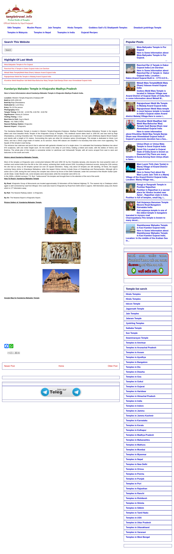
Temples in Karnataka (136, 420)
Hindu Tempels (74, 28)
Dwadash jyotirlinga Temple (147, 28)
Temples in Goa (133, 377)
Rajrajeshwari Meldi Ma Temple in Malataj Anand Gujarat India (27, 76)
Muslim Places (34, 28)
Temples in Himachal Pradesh (140, 396)
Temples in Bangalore (136, 362)
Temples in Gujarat (135, 386)
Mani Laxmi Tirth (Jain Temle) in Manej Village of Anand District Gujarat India (152, 166)
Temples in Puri (133, 484)
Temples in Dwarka (135, 372)
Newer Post (9, 366)
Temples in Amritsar (136, 343)
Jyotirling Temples (135, 323)
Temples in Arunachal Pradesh (141, 347)
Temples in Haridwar (136, 391)
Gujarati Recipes (89, 32)
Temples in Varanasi (136, 532)
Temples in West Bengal (138, 537)
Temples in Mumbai (135, 450)
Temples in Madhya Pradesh (140, 435)
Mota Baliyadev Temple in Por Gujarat (18, 64)
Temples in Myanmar (136, 454)
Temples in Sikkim (135, 508)
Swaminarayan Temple (137, 338)
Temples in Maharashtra (138, 440)
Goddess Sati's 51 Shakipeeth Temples (108, 28)
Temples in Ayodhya (136, 357)
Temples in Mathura (135, 445)
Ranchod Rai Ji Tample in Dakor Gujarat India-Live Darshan (26, 69)
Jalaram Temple (134, 318)
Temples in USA (134, 518)
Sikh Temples (14, 28)
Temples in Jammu (135, 411)
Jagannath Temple (135, 309)
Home (61, 366)
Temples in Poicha (135, 474)
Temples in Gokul (134, 381)
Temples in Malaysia (17, 32)
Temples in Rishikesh (136, 498)
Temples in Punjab (135, 479)
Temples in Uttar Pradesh (138, 522)
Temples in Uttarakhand (137, 527)
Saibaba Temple (134, 328)
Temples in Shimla (135, 503)
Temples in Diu (133, 367)
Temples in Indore (135, 406)
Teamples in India (66, 32)
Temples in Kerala (135, 425)
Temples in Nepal (42, 32)
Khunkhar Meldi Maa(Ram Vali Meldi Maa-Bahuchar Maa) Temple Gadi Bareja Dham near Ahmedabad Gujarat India (48, 80)
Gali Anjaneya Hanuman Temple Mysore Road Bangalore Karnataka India (152, 204)
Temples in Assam (135, 352)
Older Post (112, 366)
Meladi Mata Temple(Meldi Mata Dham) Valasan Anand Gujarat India (30, 72)
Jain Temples (54, 28)
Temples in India (134, 401)
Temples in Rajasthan (136, 488)
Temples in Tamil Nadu (137, 513)
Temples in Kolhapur (136, 430)
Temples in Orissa (135, 469)
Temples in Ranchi (135, 493)
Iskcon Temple (133, 304)
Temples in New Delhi (136, 464)
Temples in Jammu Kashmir (139, 416)
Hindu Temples (133, 294)
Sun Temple (132, 333)
